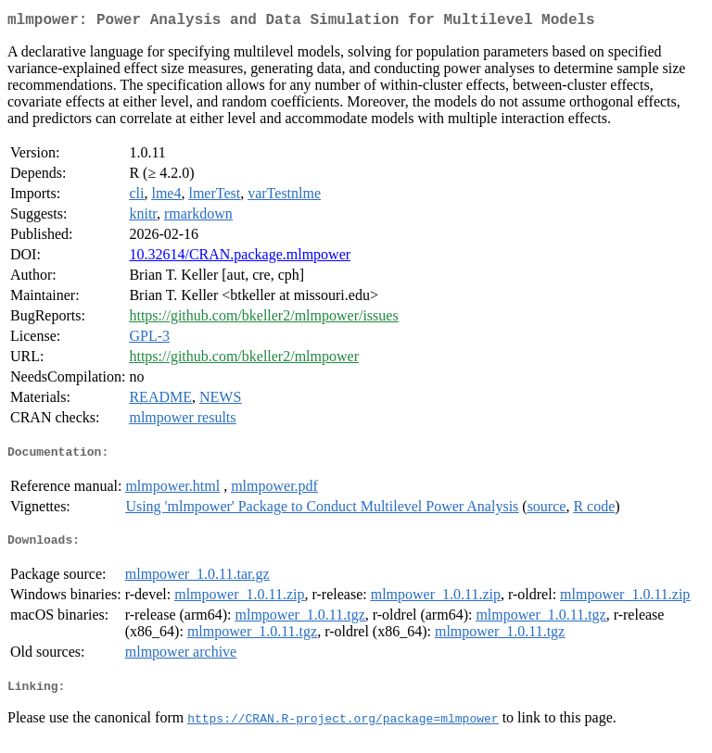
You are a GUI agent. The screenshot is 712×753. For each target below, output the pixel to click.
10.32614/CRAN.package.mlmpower (239, 258)
